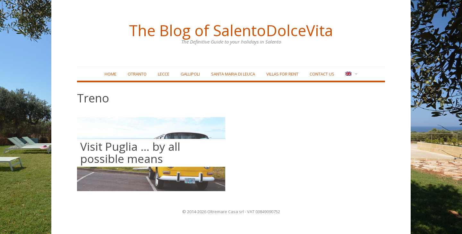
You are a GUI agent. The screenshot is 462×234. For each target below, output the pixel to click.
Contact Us (322, 74)
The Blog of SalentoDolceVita (231, 30)
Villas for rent (282, 74)
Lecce (163, 74)
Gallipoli (190, 74)
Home (110, 74)
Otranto (137, 74)
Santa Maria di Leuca (233, 74)
